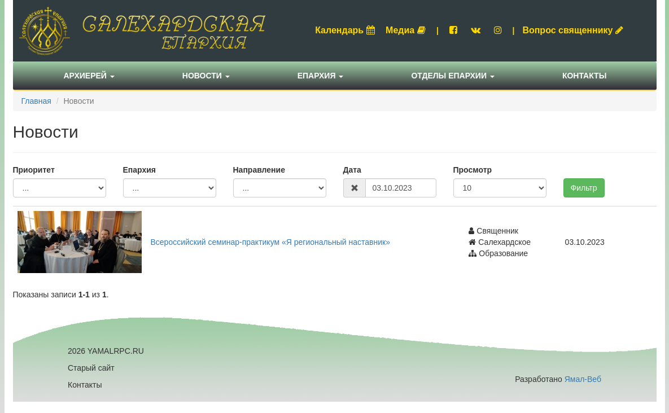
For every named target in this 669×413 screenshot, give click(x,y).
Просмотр (472, 169)
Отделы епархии (453, 75)
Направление (259, 169)
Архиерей (89, 75)
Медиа (406, 30)
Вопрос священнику (572, 30)
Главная (36, 101)
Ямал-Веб (583, 379)
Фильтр (584, 187)
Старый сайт (91, 367)
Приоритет (34, 169)
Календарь (345, 30)
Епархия (321, 75)
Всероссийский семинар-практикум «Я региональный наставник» (271, 242)
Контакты (584, 75)
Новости (206, 75)
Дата (352, 169)
